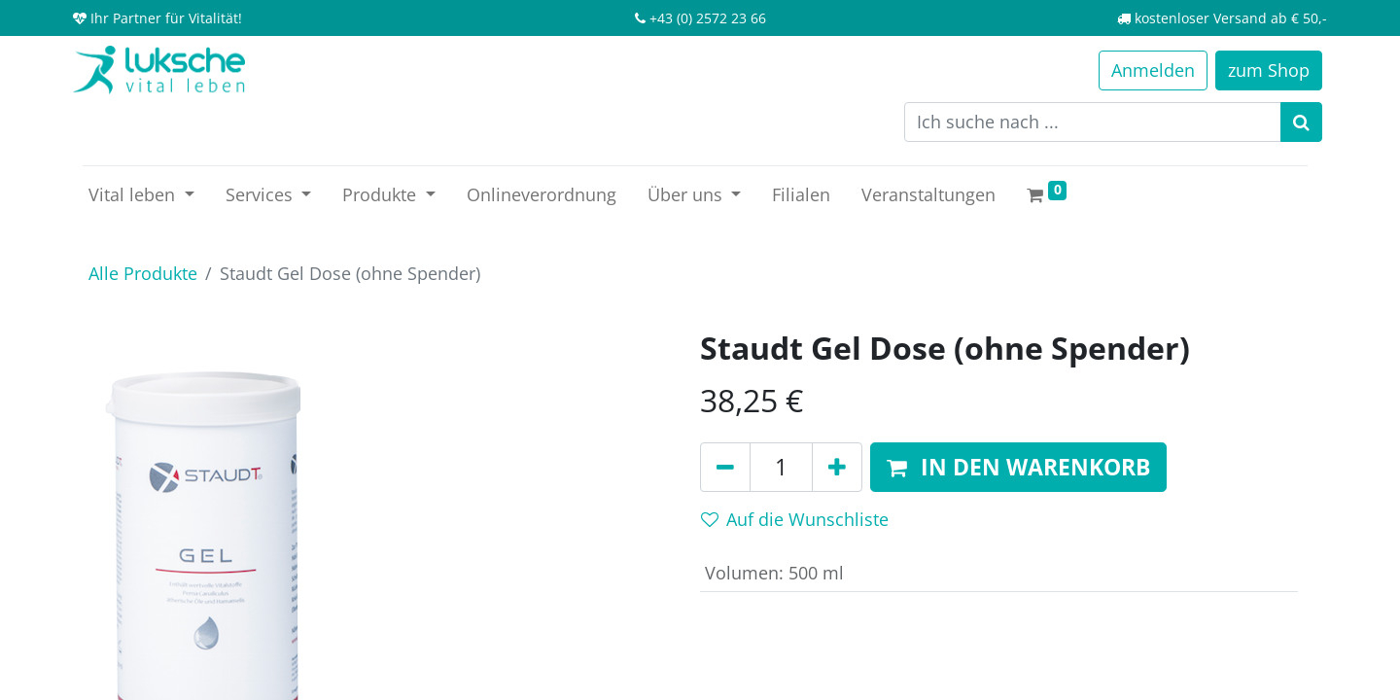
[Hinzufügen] (837, 467)
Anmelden (1153, 70)
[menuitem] (541, 195)
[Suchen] (1301, 122)
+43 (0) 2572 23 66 (707, 18)
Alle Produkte (142, 273)
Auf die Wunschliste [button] (795, 519)
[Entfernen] (725, 467)
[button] (1018, 467)
